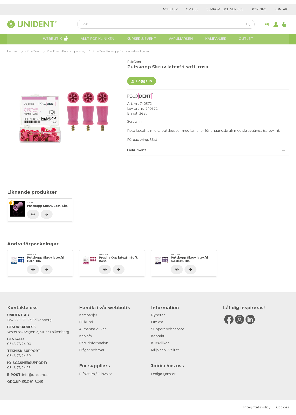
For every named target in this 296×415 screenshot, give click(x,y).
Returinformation (93, 343)
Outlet (246, 39)
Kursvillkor (160, 343)
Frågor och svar (92, 350)
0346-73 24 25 (19, 368)
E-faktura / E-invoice (95, 374)
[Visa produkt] (47, 214)
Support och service (225, 9)
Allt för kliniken (97, 39)
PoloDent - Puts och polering (66, 51)
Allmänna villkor (92, 329)
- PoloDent (32, 51)
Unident (12, 51)
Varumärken (181, 39)
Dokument (136, 150)
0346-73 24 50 (19, 356)
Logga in (144, 81)
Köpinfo (259, 9)
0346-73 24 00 (19, 344)
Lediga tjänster (163, 374)
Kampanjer (215, 39)
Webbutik (55, 38)
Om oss (192, 9)
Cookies (282, 407)
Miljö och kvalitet (165, 350)
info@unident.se (35, 375)
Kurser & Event (141, 39)
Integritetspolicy (256, 407)
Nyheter (170, 9)
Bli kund (86, 322)
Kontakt (282, 9)
